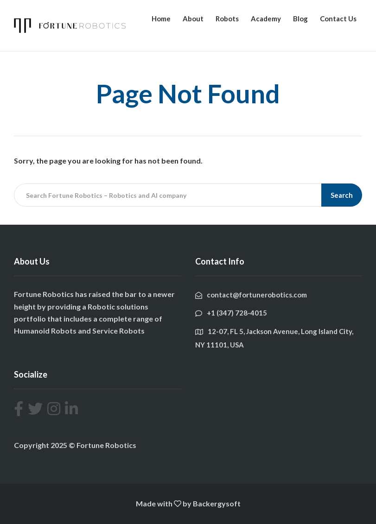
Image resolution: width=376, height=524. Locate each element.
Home (161, 18)
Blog (300, 18)
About (193, 18)
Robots (227, 18)
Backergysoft (217, 503)
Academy (266, 18)
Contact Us (338, 18)
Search (342, 195)
